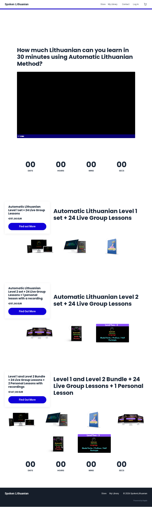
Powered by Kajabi (140, 501)
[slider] (73, 136)
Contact (125, 4)
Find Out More (27, 311)
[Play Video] (19, 136)
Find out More (27, 226)
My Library (112, 4)
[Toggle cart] (145, 4)
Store (102, 4)
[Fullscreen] (132, 136)
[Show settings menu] (127, 136)
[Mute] (122, 136)
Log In (136, 4)
